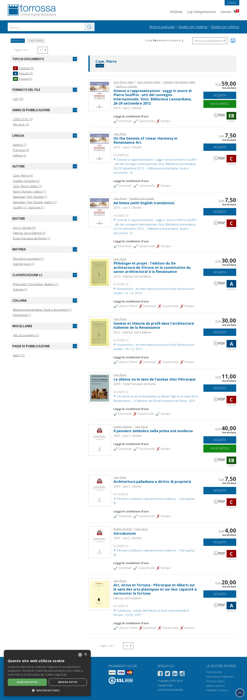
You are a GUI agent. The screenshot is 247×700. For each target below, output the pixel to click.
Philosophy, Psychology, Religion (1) (36, 284)
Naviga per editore (225, 26)
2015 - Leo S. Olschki (127, 108)
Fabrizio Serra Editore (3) (29, 233)
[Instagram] (182, 674)
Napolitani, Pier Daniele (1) (30, 197)
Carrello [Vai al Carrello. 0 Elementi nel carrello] (229, 12)
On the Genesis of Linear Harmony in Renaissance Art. (145, 140)
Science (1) (20, 289)
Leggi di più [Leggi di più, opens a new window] (60, 674)
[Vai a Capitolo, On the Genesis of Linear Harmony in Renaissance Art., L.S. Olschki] (99, 147)
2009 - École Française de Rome (134, 384)
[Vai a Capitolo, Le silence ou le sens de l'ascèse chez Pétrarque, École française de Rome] (99, 388)
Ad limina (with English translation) (143, 203)
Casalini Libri (165, 685)
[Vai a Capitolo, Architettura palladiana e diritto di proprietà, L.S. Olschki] (99, 490)
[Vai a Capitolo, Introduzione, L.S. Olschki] (99, 542)
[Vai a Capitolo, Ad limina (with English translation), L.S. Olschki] (99, 211)
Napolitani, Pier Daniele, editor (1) (35, 202)
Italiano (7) (19, 145)
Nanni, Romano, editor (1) (29, 191)
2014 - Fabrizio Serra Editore (132, 276)
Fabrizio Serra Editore (127, 598)
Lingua (232, 2)
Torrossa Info (214, 672)
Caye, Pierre (106, 61)
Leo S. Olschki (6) (24, 228)
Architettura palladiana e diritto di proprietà (152, 481)
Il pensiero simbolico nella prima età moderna (153, 431)
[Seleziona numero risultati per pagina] (43, 50)
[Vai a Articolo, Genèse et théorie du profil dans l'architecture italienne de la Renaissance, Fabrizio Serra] (99, 332)
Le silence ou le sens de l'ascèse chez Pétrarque (154, 379)
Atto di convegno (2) (26, 335)
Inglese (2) (19, 155)
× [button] (85, 654)
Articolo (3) (23, 73)
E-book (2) (22, 79)
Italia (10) (19, 355)
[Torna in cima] (240, 693)
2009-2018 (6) (23, 119)
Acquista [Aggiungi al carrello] (220, 95)
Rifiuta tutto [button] (67, 682)
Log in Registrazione (201, 12)
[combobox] (51, 27)
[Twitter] (167, 674)
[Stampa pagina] (232, 40)
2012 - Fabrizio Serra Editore (132, 332)
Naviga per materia (192, 26)
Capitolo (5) (23, 68)
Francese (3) (21, 150)
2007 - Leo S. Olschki (127, 436)
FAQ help (176, 12)
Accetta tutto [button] (27, 682)
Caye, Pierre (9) (23, 175)
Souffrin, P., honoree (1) (28, 207)
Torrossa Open (215, 681)
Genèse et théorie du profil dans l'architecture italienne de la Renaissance (153, 325)
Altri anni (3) (21, 124)
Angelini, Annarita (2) (26, 181)
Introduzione (124, 533)
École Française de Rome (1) (31, 238)
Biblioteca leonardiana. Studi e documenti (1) (42, 310)
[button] (182, 40)
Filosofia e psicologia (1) (28, 258)
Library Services (215, 685)
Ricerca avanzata (162, 26)
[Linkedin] (175, 674)
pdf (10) (18, 99)
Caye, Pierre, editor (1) (27, 186)
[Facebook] (160, 674)
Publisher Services (217, 690)
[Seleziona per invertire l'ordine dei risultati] (210, 40)
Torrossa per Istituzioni (219, 676)
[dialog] (47, 673)
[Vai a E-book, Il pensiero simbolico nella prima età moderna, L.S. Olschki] (99, 439)
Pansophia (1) (22, 315)
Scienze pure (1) (24, 264)
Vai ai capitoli (220, 104)
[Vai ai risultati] (89, 27)
